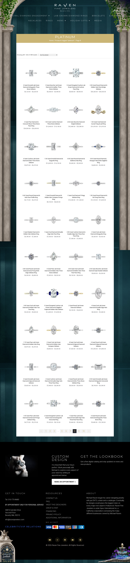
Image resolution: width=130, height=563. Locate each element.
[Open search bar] (125, 16)
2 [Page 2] (50, 431)
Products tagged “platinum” (64, 41)
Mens (61, 21)
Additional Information (58, 518)
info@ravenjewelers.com (14, 520)
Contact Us (51, 498)
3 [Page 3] (54, 431)
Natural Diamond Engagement (29, 16)
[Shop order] (48, 55)
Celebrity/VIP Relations (23, 526)
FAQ (48, 501)
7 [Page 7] (70, 431)
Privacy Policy (53, 514)
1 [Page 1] (45, 431)
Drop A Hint (52, 508)
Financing (51, 511)
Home (51, 41)
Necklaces (35, 21)
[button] (29, 15)
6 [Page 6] (66, 431)
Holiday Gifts (80, 21)
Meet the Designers (56, 505)
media (98, 21)
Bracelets (98, 16)
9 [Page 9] (78, 431)
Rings (49, 21)
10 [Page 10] (84, 431)
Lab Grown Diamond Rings (71, 16)
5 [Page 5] (61, 431)
